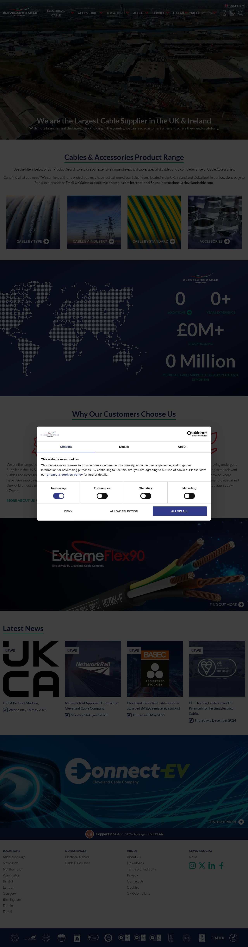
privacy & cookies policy (64, 474)
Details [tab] (124, 446)
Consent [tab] (66, 446)
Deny (68, 511)
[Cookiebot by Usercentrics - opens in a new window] (190, 434)
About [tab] (182, 446)
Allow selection (124, 511)
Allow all (179, 511)
